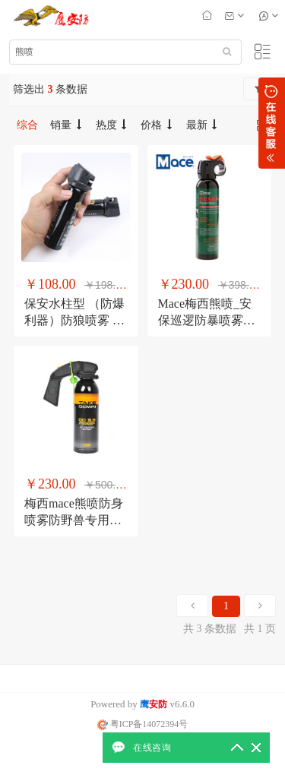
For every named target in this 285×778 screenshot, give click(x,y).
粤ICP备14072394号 (142, 724)
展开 (271, 123)
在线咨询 (152, 747)
